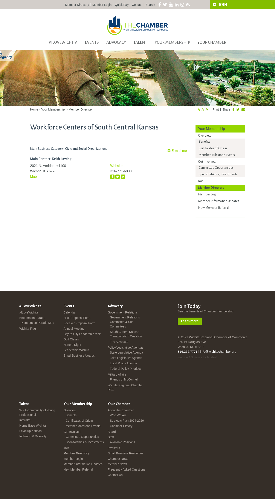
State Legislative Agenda (126, 352)
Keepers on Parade (32, 318)
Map (33, 176)
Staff (111, 437)
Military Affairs (117, 374)
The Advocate (119, 341)
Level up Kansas (30, 431)
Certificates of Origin (213, 148)
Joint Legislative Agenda (126, 358)
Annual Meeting (74, 328)
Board (112, 432)
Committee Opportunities (216, 167)
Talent (140, 42)
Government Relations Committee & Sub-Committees (125, 322)
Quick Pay (122, 4)
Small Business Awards (79, 355)
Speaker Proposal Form (79, 323)
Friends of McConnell (124, 379)
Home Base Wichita (32, 425)
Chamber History (121, 426)
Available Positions (122, 442)
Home (34, 109)
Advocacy (116, 42)
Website (116, 166)
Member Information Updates (218, 201)
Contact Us (115, 475)
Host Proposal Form (77, 318)
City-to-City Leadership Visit (82, 334)
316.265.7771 (187, 351)
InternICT (25, 420)
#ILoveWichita (63, 42)
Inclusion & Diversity (32, 436)
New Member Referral (213, 207)
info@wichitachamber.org (218, 351)
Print (216, 109)
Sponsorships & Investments (218, 174)
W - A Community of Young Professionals (37, 412)
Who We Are (118, 415)
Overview (204, 135)
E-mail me (177, 151)
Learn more (190, 321)
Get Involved (206, 161)
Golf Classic (72, 339)
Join (200, 181)
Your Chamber (211, 42)
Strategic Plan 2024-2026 (127, 420)
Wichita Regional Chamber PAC (126, 387)
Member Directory (77, 4)
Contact (137, 4)
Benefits (204, 141)
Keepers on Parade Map (37, 322)
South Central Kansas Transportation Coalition (126, 334)
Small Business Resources (126, 453)
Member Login (102, 4)
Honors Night (72, 344)
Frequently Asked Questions (126, 469)
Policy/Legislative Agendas (125, 347)
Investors (114, 448)
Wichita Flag (27, 328)
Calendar (70, 312)
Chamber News (118, 458)
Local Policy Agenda (123, 363)
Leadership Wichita (76, 350)
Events (92, 42)
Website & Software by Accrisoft (197, 357)
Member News (117, 464)
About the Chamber (121, 410)
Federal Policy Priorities (125, 368)
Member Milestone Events (217, 155)
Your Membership (172, 42)
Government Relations (123, 312)
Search (150, 4)
